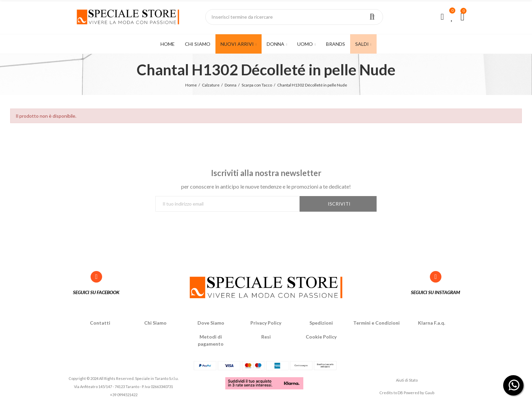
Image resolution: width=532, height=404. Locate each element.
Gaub (429, 392)
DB (400, 392)
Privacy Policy (265, 323)
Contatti (100, 323)
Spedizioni (321, 323)
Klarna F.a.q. (431, 323)
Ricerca (372, 17)
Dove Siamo (210, 323)
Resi (266, 337)
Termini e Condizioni (376, 323)
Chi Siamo (155, 323)
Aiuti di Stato (407, 380)
